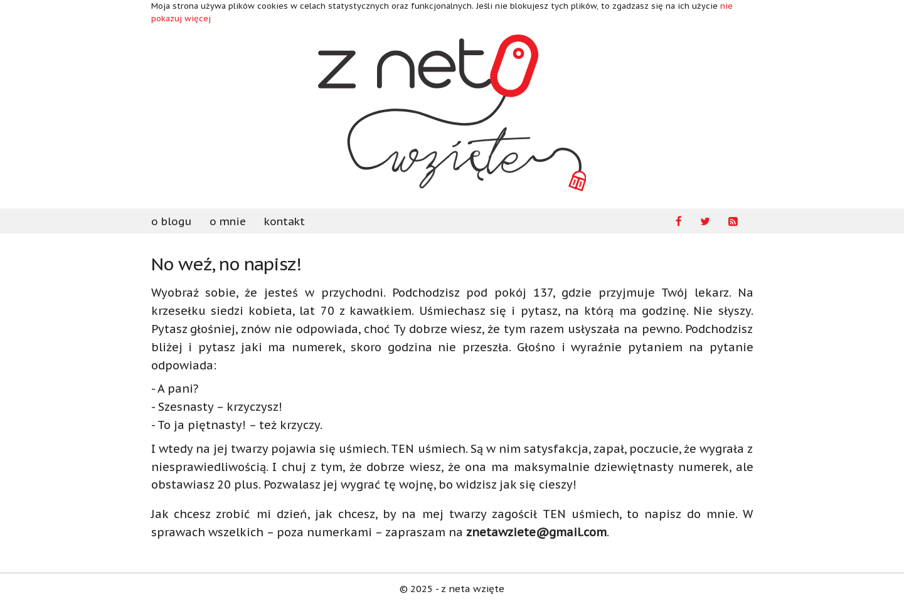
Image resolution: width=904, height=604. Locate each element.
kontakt (284, 221)
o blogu (171, 221)
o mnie (228, 221)
